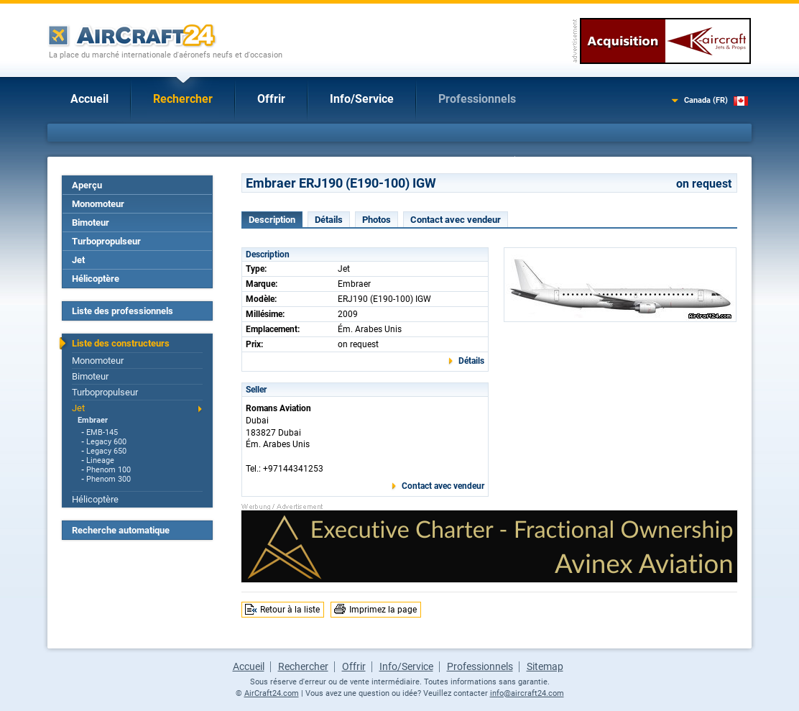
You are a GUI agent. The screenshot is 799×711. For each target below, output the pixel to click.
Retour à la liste (290, 610)
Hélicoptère (95, 278)
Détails (329, 219)
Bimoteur (90, 222)
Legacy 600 (106, 441)
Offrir (271, 99)
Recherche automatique (121, 530)
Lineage (100, 460)
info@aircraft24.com (527, 693)
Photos (376, 219)
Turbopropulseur (106, 241)
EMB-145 (102, 432)
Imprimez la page (383, 610)
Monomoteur (98, 203)
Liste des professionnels (122, 311)
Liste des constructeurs (121, 343)
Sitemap (545, 666)
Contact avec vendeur (455, 219)
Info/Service (362, 99)
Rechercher (183, 99)
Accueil (89, 99)
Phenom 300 (108, 479)
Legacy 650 (106, 451)
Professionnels (477, 99)
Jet (78, 259)
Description (272, 219)
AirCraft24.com (271, 693)
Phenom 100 (108, 469)
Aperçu (87, 185)
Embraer (93, 420)
